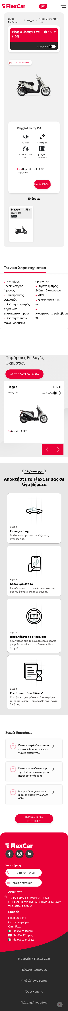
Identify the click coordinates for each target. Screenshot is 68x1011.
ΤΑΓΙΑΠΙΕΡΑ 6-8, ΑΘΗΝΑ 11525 (28, 897)
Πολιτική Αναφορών (34, 969)
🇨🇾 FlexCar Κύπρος (20, 935)
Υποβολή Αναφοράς (34, 980)
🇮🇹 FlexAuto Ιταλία (20, 930)
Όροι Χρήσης (34, 991)
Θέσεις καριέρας (19, 922)
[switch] (52, 46)
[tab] (25, 269)
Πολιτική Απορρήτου (34, 1002)
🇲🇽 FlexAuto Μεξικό (21, 939)
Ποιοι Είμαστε (17, 917)
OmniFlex (14, 926)
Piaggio (12, 386)
